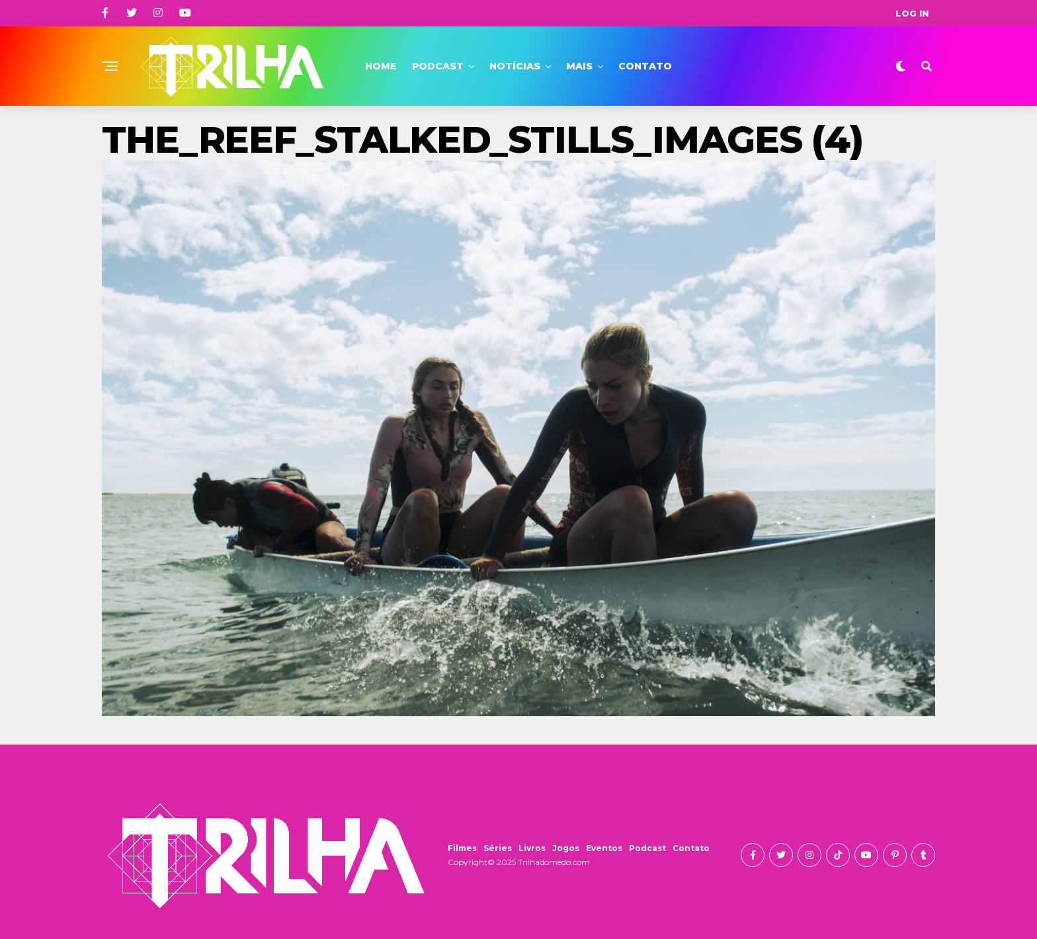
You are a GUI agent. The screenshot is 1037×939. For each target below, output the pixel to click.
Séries (497, 848)
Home (380, 66)
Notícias (514, 66)
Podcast (438, 66)
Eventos (604, 848)
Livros (532, 848)
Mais (579, 66)
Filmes (462, 848)
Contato (645, 66)
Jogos (565, 848)
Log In (912, 13)
